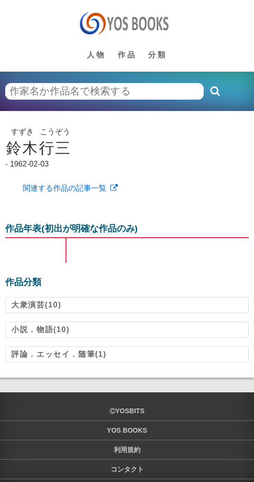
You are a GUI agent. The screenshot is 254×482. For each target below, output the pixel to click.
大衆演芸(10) (36, 305)
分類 (157, 55)
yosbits (127, 411)
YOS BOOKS (127, 430)
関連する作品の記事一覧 (63, 188)
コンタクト (127, 469)
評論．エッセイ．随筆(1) (58, 354)
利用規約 (127, 450)
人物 (96, 55)
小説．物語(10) (40, 329)
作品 (127, 55)
